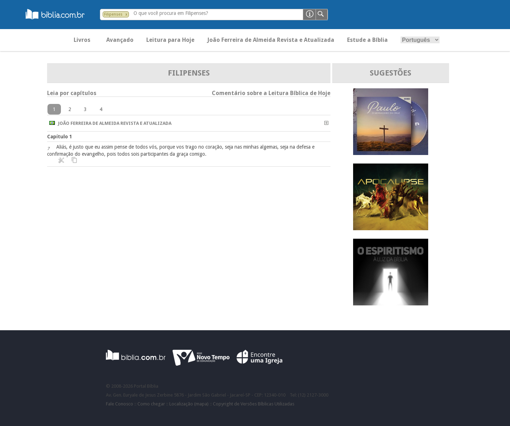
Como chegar (151, 403)
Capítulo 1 (59, 136)
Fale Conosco (119, 403)
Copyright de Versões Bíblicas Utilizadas (253, 403)
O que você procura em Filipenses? (171, 13)
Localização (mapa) (189, 403)
